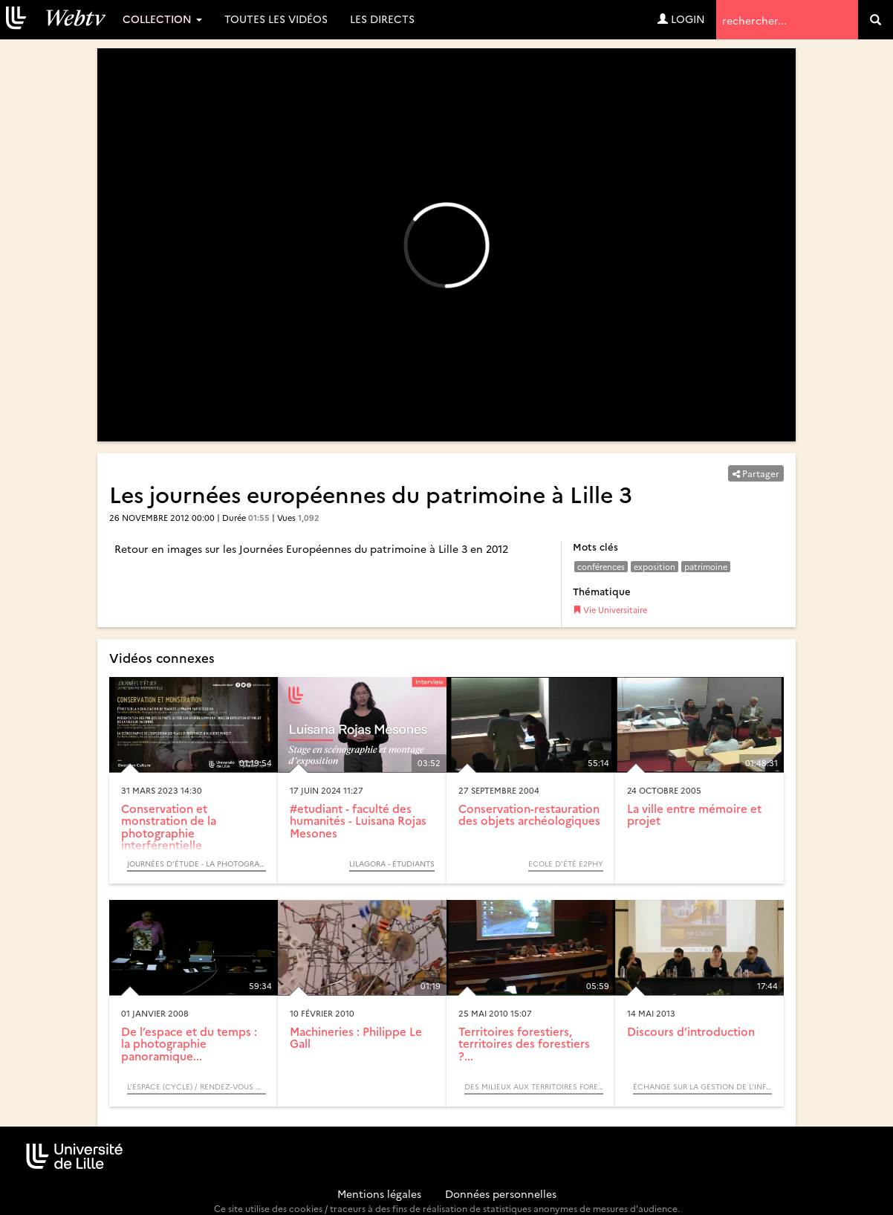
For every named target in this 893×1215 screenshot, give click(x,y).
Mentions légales (379, 1193)
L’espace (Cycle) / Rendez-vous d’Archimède (196, 1086)
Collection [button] (162, 18)
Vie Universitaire (610, 609)
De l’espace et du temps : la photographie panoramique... (189, 1043)
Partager (756, 473)
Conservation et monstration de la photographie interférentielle (168, 826)
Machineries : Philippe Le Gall (356, 1037)
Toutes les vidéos (276, 18)
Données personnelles (500, 1193)
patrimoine (705, 566)
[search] (875, 19)
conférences (601, 566)
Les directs (382, 18)
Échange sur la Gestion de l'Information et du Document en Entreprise (702, 1086)
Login (681, 18)
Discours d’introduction (691, 1031)
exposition (654, 566)
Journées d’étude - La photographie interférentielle (196, 863)
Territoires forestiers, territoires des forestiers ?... (524, 1043)
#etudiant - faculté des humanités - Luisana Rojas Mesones (358, 820)
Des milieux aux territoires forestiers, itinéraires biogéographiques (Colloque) (533, 1086)
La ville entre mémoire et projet (694, 814)
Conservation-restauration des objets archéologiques (529, 814)
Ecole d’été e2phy (565, 863)
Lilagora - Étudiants (392, 863)
